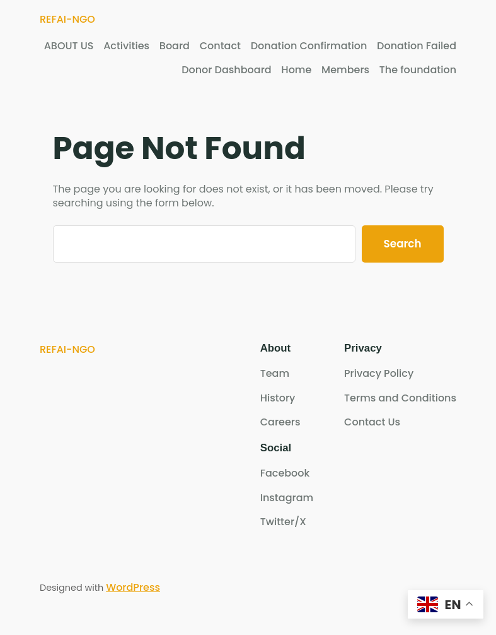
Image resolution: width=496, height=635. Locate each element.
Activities (126, 46)
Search (403, 243)
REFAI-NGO (67, 19)
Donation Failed (416, 46)
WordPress (133, 587)
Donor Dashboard (226, 70)
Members (345, 70)
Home (296, 70)
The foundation (417, 70)
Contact (220, 46)
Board (174, 46)
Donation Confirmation (309, 46)
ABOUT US (69, 46)
